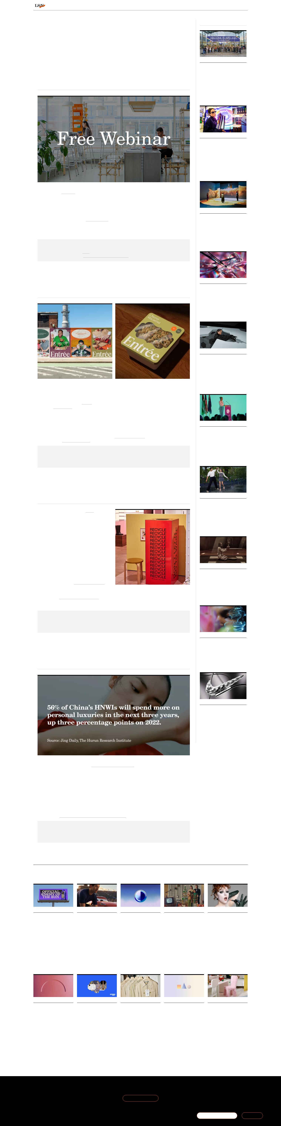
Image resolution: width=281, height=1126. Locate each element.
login (243, 6)
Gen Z (203, 171)
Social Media (134, 959)
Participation (234, 732)
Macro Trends (209, 635)
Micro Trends (209, 351)
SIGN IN (252, 1116)
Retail (224, 171)
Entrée (87, 402)
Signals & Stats (62, 6)
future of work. (97, 219)
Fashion (138, 1049)
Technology (234, 241)
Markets (205, 211)
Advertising (177, 960)
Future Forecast (207, 662)
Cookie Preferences (81, 1098)
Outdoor (224, 95)
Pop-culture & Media (218, 241)
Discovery (146, 959)
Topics (154, 6)
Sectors (134, 6)
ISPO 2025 (205, 95)
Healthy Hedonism (216, 572)
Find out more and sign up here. (106, 255)
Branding (188, 960)
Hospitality (224, 456)
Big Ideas (206, 60)
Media (80, 964)
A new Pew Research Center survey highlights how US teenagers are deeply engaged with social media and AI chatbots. (52, 1034)
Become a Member (46, 1098)
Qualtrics (68, 192)
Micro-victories (213, 708)
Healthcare (47, 955)
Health (203, 456)
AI (201, 311)
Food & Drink (214, 171)
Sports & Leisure (229, 381)
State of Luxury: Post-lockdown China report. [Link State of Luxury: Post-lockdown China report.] (92, 815)
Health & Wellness (209, 593)
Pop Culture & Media (209, 381)
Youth (62, 1045)
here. (85, 251)
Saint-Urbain (63, 407)
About (37, 1089)
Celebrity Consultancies (220, 358)
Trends (114, 6)
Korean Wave (206, 526)
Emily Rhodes (137, 60)
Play (226, 1051)
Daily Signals (42, 910)
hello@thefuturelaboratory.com (227, 1103)
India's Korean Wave (218, 502)
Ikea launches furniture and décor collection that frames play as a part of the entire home (227, 1017)
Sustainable (126, 1049)
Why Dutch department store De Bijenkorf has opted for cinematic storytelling (182, 926)
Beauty (36, 955)
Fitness (203, 732)
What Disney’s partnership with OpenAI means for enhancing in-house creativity (94, 926)
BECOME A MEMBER (217, 1116)
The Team (40, 1094)
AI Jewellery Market (218, 287)
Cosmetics (221, 959)
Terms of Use (77, 1089)
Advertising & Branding (211, 384)
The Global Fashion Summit (79, 597)
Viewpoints (176, 6)
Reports (218, 6)
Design (203, 241)
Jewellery (208, 311)
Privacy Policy (77, 1094)
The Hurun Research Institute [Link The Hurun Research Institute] (113, 765)
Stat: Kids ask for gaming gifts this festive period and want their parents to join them (183, 1017)
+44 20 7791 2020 (219, 1098)
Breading (89, 1045)
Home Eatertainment (130, 436)
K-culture (218, 526)
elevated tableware (76, 440)
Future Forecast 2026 (218, 641)
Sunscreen (59, 955)
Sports (215, 95)
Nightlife (223, 593)
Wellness (212, 456)
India (227, 526)
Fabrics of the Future (89, 582)
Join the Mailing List (140, 1098)
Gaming (180, 1051)
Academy (199, 6)
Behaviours (92, 6)
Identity (232, 959)
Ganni (90, 510)
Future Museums (215, 217)
